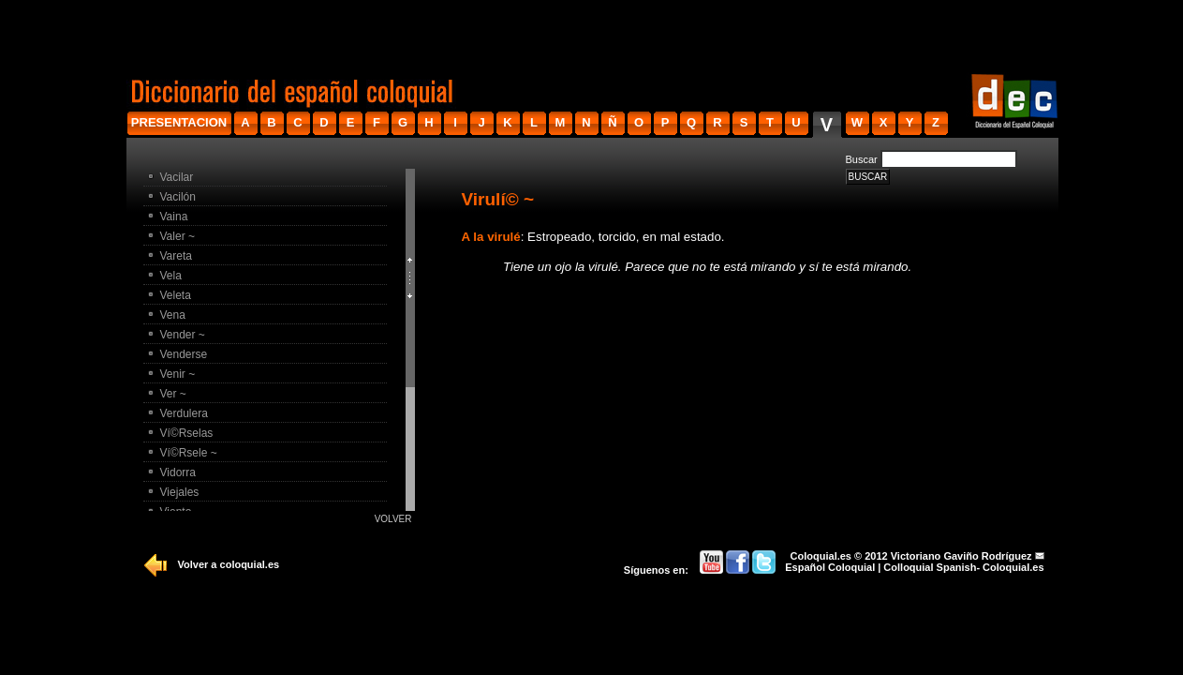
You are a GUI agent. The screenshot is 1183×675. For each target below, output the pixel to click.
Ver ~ (173, 393)
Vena (172, 315)
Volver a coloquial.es (229, 564)
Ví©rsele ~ (188, 452)
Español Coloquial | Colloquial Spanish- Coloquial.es (914, 567)
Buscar (862, 159)
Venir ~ (178, 374)
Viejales (180, 492)
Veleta (175, 295)
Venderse (184, 354)
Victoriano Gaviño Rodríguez (961, 556)
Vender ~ (182, 334)
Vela (171, 275)
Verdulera (184, 413)
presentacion (179, 122)
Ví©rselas (187, 433)
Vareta (176, 255)
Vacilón (178, 196)
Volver (393, 519)
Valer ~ (177, 236)
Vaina (174, 216)
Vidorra (178, 472)
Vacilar (177, 177)
